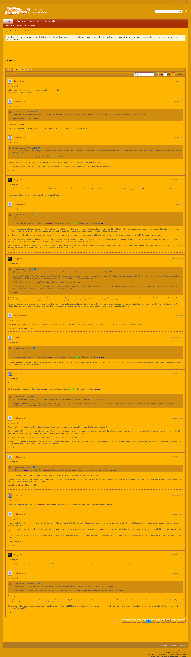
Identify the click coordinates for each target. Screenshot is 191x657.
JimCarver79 (18, 315)
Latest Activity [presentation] (19, 69)
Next (181, 621)
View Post (38, 111)
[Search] (168, 11)
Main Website (50, 21)
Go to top (182, 645)
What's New (20, 21)
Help (155, 645)
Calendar (31, 26)
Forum (12, 31)
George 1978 (18, 180)
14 (168, 621)
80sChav (17, 102)
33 (173, 621)
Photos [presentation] (30, 69)
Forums (8, 21)
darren (16, 374)
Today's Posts (35, 21)
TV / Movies (20, 31)
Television (30, 31)
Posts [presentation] (9, 69)
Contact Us (164, 645)
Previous (127, 621)
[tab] (8, 69)
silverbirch (17, 81)
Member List (21, 26)
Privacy (173, 645)
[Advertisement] (95, 51)
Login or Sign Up (180, 2)
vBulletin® (176, 652)
